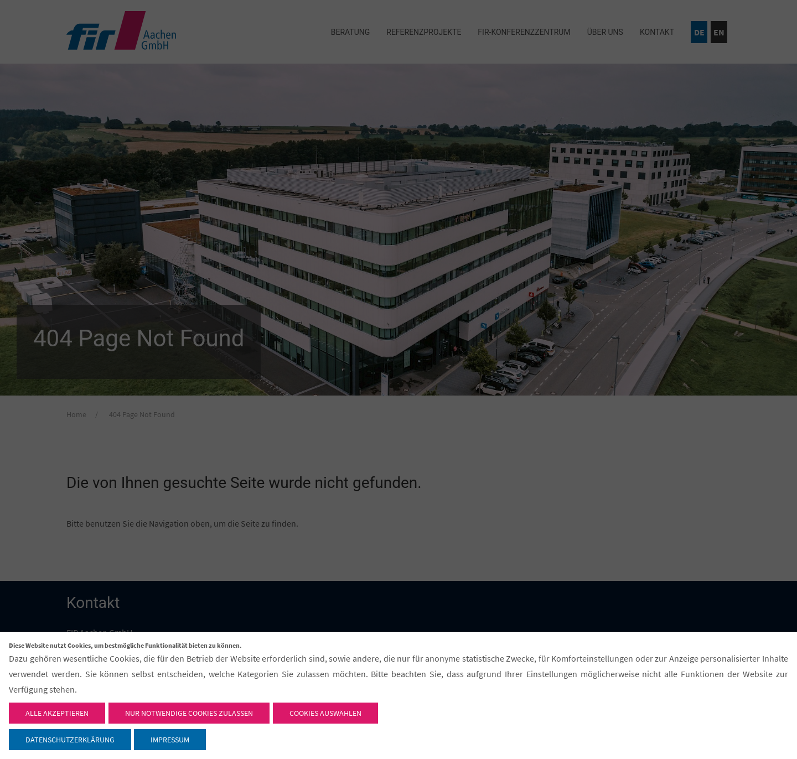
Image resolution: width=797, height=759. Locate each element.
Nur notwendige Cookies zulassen (189, 713)
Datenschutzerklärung (70, 740)
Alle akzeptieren (57, 713)
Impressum (170, 740)
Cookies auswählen (325, 713)
